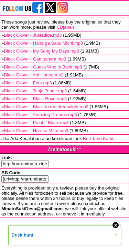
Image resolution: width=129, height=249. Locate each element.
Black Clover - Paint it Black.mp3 (36, 122)
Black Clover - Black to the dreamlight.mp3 (46, 106)
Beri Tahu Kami (98, 138)
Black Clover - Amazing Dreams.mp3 (40, 114)
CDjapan (65, 27)
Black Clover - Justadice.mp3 (33, 35)
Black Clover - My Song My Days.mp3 (41, 51)
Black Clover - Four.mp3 (28, 82)
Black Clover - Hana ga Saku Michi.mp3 (43, 43)
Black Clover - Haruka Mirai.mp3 (36, 130)
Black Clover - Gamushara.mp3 (35, 59)
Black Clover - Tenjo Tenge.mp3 (35, 90)
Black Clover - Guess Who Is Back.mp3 (43, 67)
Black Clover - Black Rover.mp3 (35, 98)
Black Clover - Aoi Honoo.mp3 (33, 74)
